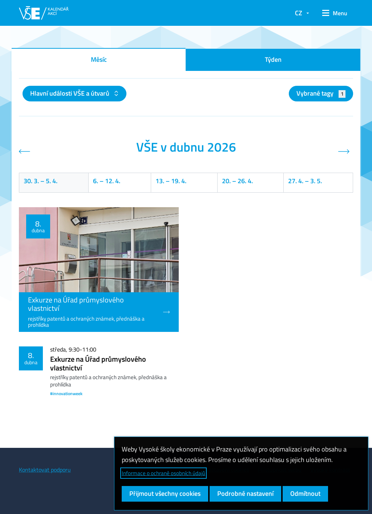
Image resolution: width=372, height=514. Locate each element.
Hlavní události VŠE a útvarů (70, 93)
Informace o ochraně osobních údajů (163, 473)
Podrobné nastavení (245, 493)
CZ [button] (298, 13)
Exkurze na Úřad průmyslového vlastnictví (98, 363)
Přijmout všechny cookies (165, 493)
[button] (334, 13)
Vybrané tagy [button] (320, 93)
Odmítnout (305, 493)
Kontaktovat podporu (45, 469)
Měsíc (99, 59)
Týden (273, 59)
